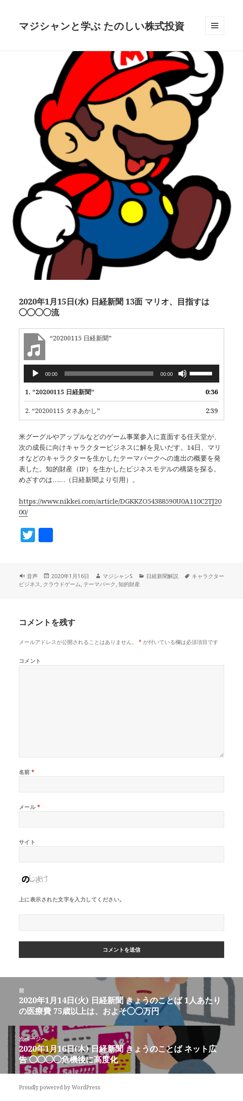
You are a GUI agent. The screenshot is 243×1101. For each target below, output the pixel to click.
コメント (30, 661)
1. (59, 391)
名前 (27, 772)
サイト (27, 842)
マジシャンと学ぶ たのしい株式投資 (101, 25)
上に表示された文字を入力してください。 (72, 899)
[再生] (35, 373)
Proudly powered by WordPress (59, 1087)
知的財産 (129, 584)
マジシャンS (118, 576)
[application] (122, 374)
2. (62, 410)
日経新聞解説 (162, 576)
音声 (32, 576)
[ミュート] (182, 373)
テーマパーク (99, 584)
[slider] (109, 373)
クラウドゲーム (62, 584)
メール (29, 807)
